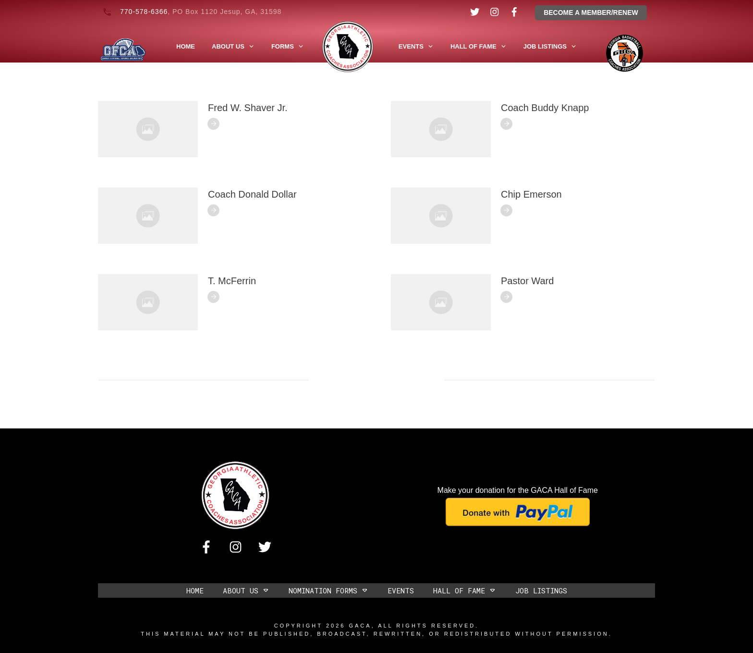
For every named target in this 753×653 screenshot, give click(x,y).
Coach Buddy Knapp (545, 107)
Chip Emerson (531, 194)
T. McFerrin (232, 281)
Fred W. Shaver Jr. (248, 107)
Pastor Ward (527, 281)
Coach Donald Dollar (252, 194)
